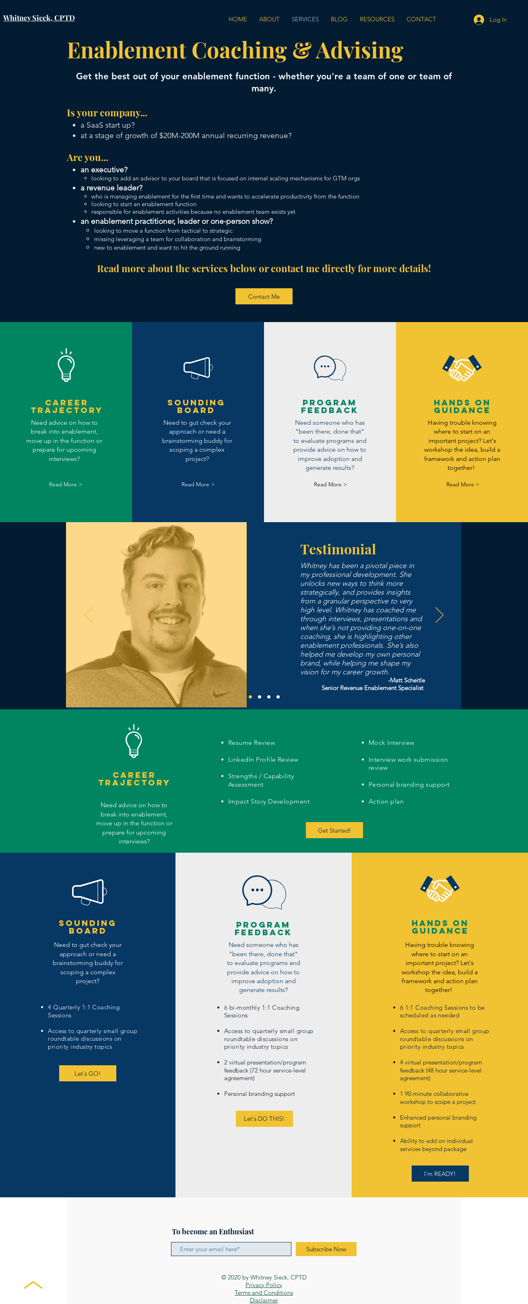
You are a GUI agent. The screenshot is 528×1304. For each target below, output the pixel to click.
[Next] (439, 615)
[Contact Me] (264, 296)
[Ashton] (268, 696)
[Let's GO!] (87, 1073)
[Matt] (250, 696)
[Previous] (89, 615)
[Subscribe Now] (326, 1249)
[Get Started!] (334, 830)
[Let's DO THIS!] (264, 1119)
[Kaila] (278, 696)
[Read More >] (65, 484)
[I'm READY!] (440, 1174)
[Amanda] (259, 696)
